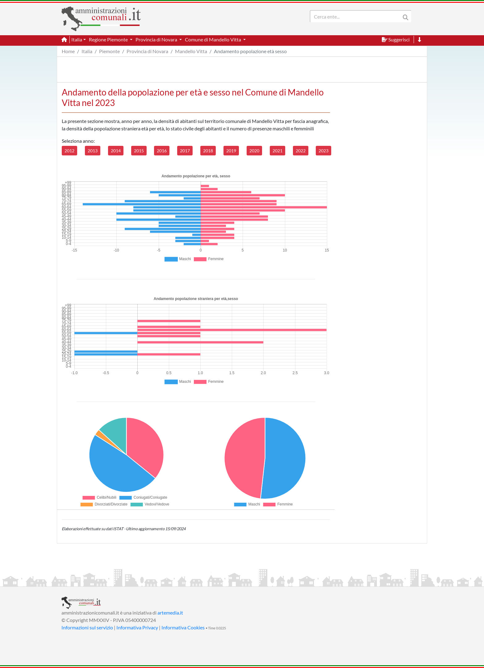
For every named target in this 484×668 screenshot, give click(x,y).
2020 (254, 150)
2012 (69, 150)
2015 (139, 150)
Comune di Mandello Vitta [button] (213, 39)
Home (68, 51)
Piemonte (109, 51)
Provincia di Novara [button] (157, 39)
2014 (116, 150)
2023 (323, 150)
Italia (86, 51)
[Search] (356, 16)
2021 (277, 150)
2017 (185, 150)
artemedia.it (170, 612)
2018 (208, 150)
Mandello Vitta (191, 51)
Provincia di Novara (147, 51)
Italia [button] (76, 39)
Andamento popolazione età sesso (250, 51)
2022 (301, 150)
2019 (231, 150)
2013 (93, 150)
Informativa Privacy (137, 627)
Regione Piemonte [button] (109, 39)
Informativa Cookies (183, 627)
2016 (162, 150)
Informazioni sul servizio (87, 627)
